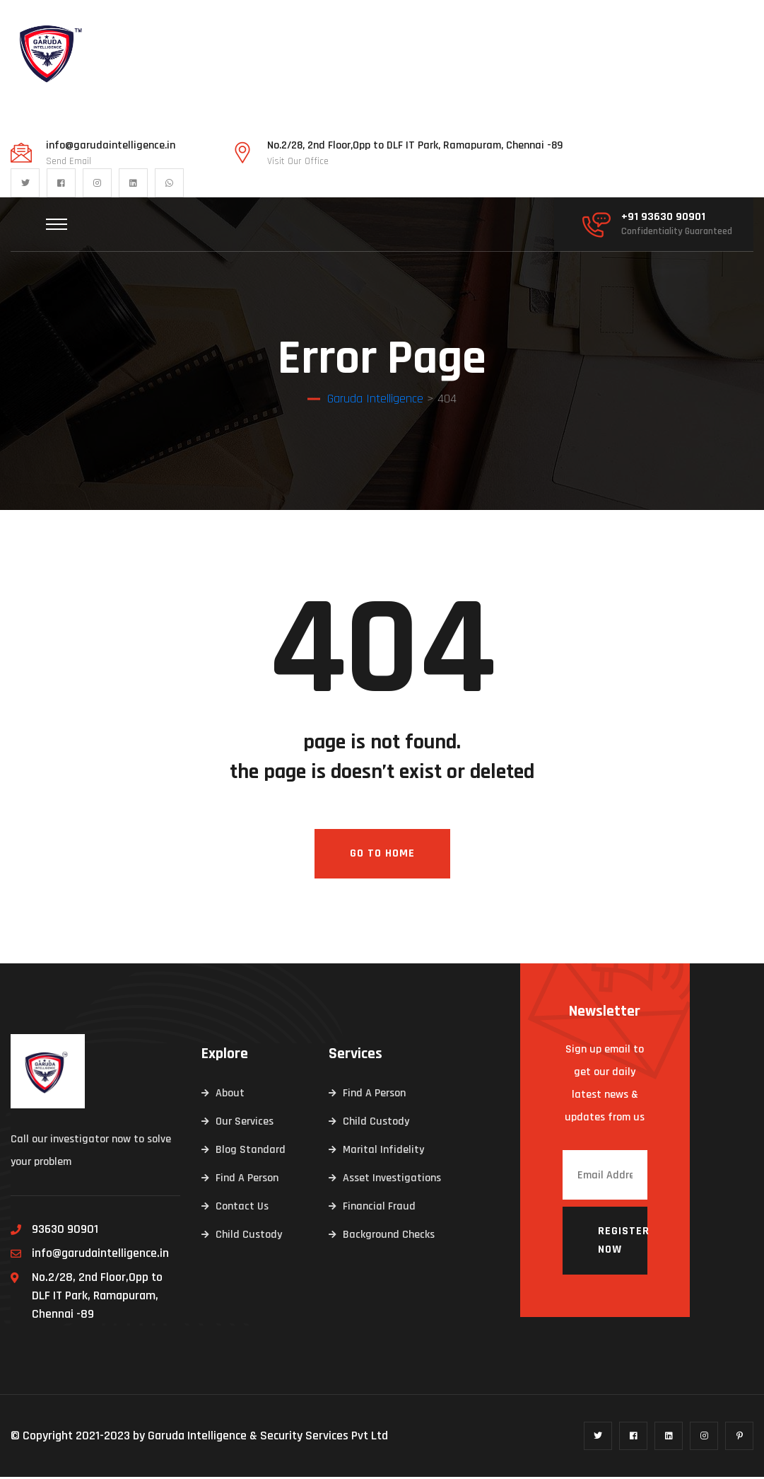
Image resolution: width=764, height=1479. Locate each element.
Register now (622, 1242)
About (230, 1095)
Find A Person (247, 1180)
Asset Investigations (392, 1180)
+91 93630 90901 (663, 217)
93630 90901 (65, 1231)
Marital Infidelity (383, 1151)
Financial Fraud (379, 1208)
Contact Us (242, 1208)
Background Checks (389, 1236)
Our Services (245, 1123)
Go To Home (382, 855)
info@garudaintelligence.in (110, 146)
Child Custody (249, 1236)
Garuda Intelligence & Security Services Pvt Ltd (268, 1437)
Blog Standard (251, 1151)
